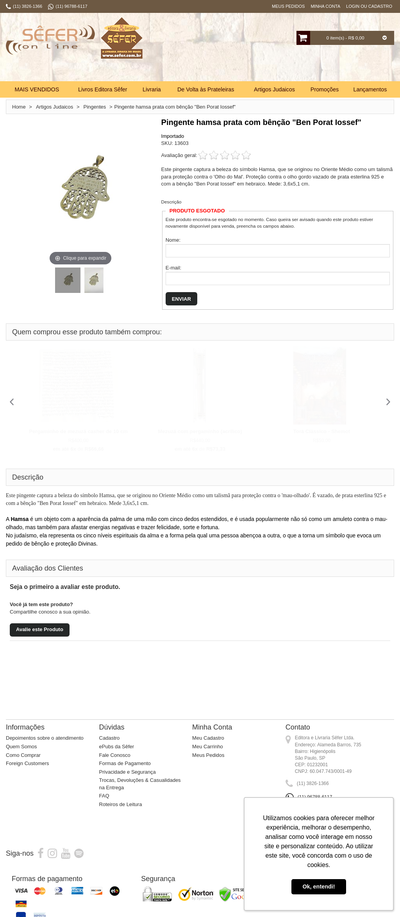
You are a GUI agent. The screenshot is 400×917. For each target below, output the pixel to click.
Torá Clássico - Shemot (321, 434)
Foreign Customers (27, 766)
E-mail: (173, 270)
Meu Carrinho (207, 749)
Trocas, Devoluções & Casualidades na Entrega (140, 786)
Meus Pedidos (288, 6)
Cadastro (109, 740)
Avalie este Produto (39, 632)
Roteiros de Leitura (120, 807)
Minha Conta (325, 6)
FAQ (104, 798)
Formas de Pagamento (125, 766)
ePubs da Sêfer (116, 749)
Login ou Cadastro (369, 6)
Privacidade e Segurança (127, 774)
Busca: (262, 74)
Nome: (173, 242)
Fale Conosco (114, 757)
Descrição (171, 203)
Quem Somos (21, 749)
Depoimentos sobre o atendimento (45, 740)
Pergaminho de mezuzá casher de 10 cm (78, 434)
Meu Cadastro (208, 740)
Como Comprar (23, 757)
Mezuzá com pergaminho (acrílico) (200, 434)
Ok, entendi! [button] (318, 886)
